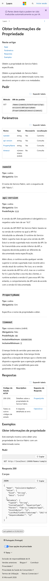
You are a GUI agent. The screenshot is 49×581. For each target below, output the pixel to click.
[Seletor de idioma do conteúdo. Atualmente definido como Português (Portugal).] (13, 540)
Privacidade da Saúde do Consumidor (17, 570)
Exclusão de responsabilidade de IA (16, 558)
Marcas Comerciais (29, 573)
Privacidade (6, 566)
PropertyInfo (39, 398)
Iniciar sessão (41, 3)
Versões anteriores (9, 562)
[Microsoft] (24, 3)
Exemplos (8, 57)
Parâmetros (8, 50)
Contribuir (34, 562)
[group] (24, 143)
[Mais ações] (44, 21)
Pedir (6, 47)
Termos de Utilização (10, 573)
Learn (5, 21)
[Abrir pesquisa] (32, 3)
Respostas (8, 54)
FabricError (38, 408)
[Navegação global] (2, 3)
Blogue (22, 562)
